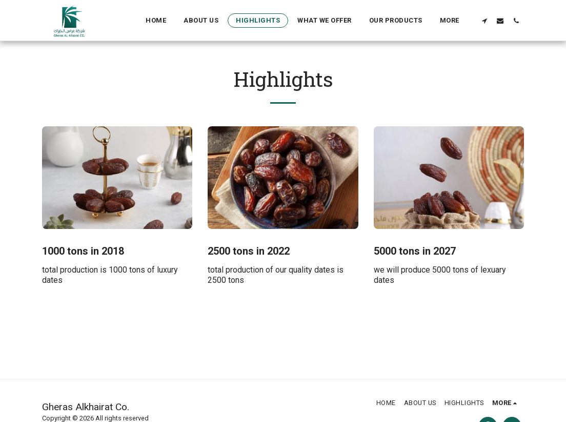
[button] (484, 20)
